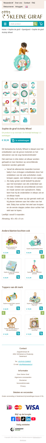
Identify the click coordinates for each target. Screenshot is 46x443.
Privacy (23, 386)
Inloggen (19, 7)
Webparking (36, 437)
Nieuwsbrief (8, 3)
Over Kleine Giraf (23, 374)
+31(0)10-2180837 (24, 361)
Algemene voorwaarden (23, 377)
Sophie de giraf (14, 29)
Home (4, 29)
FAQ (33, 3)
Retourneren (9, 7)
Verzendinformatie (23, 383)
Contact (27, 3)
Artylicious (23, 440)
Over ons (18, 3)
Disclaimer (23, 380)
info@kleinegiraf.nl (25, 364)
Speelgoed (26, 29)
